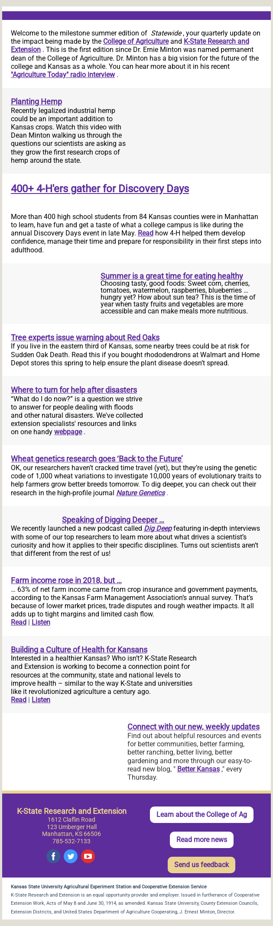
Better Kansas (198, 769)
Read (145, 233)
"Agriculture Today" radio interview (63, 75)
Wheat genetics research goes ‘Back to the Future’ (97, 458)
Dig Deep (158, 528)
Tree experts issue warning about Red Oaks (85, 337)
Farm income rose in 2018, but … (66, 580)
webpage (68, 432)
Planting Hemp (36, 101)
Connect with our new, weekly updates (193, 726)
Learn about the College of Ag (201, 814)
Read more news (201, 840)
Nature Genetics (140, 493)
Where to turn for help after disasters (74, 389)
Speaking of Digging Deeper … (113, 519)
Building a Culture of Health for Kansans (79, 649)
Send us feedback (201, 865)
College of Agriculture (136, 41)
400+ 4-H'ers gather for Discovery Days (100, 189)
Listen (41, 622)
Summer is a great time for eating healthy (172, 276)
